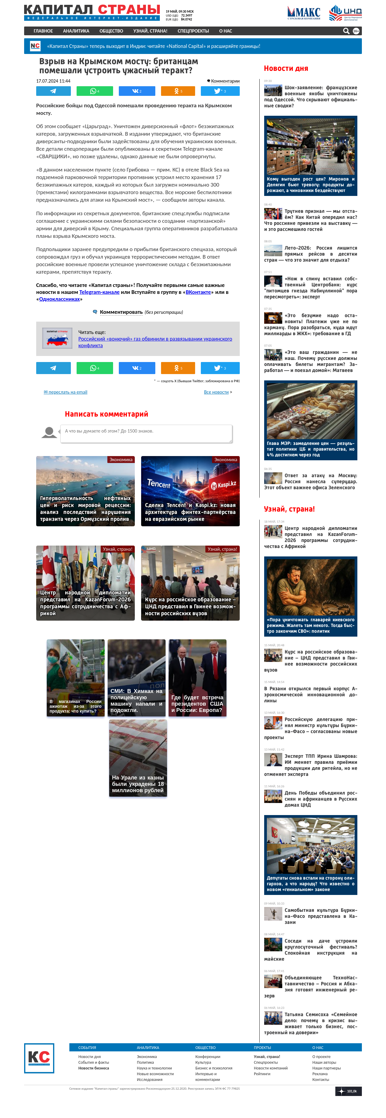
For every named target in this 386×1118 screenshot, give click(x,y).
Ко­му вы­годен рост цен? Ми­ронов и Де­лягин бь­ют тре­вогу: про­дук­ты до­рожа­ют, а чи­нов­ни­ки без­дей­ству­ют (311, 184)
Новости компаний (271, 1068)
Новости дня (286, 68)
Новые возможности (155, 1073)
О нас (225, 31)
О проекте (321, 1056)
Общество (111, 31)
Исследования (150, 1079)
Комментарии (225, 81)
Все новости (216, 392)
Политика (145, 1062)
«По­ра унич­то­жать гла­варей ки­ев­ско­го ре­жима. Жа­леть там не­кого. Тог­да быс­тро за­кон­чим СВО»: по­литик (311, 625)
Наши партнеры (326, 1068)
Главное (43, 31)
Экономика (121, 459)
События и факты (93, 1062)
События (87, 1047)
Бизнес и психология (214, 1068)
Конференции (207, 1056)
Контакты (320, 1079)
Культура (203, 1062)
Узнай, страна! (150, 31)
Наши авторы (324, 1062)
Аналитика (76, 31)
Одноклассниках (59, 298)
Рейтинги (262, 1073)
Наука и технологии (154, 1068)
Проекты (262, 1047)
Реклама (320, 1073)
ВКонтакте (198, 291)
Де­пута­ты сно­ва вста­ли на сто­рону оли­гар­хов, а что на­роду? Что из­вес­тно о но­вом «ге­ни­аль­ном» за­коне (311, 883)
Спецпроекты (193, 31)
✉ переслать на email (65, 392)
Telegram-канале (99, 291)
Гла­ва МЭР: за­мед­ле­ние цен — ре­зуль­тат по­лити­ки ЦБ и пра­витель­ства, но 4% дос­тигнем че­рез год (311, 449)
